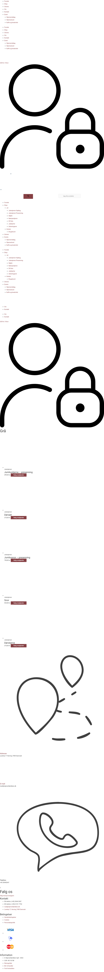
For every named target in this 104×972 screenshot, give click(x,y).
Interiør (8, 229)
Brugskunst (12, 232)
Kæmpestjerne (13, 218)
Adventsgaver (13, 226)
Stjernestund (10, 20)
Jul (7, 208)
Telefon (3, 880)
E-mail (2, 784)
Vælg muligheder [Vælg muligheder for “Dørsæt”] (20, 517)
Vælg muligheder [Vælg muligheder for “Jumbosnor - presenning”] (20, 560)
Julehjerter (12, 224)
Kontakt (6, 12)
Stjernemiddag (11, 17)
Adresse (3, 753)
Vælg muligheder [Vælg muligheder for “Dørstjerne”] (20, 646)
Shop (6, 4)
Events (6, 237)
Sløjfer (11, 216)
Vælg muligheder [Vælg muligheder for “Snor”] (20, 603)
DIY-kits (11, 221)
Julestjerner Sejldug (15, 210)
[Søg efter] (28, 196)
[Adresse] (52, 751)
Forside (6, 1)
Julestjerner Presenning (16, 213)
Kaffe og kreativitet (12, 22)
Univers (6, 6)
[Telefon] (52, 877)
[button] (52, 184)
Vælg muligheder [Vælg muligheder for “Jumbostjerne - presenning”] (20, 475)
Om (5, 9)
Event (6, 14)
